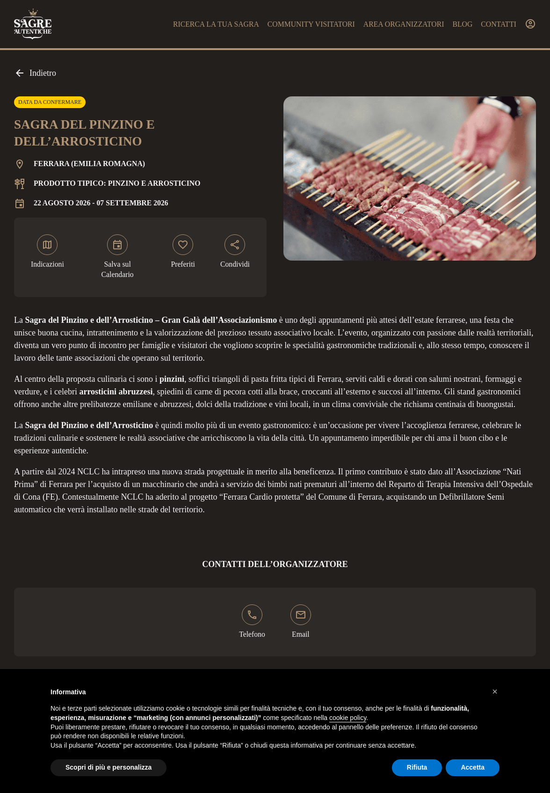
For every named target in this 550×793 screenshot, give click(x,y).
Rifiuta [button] (417, 767)
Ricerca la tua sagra (216, 24)
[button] (494, 691)
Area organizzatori (403, 24)
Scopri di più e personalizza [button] (108, 767)
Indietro (35, 73)
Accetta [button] (473, 767)
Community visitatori (311, 24)
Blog (462, 24)
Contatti (498, 24)
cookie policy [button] (347, 717)
